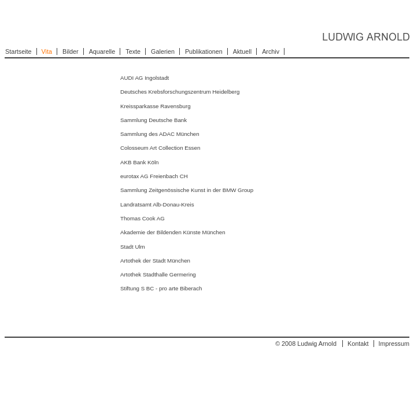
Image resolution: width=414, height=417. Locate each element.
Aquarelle (102, 51)
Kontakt (358, 343)
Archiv (270, 51)
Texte (133, 51)
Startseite (18, 51)
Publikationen (204, 51)
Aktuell (242, 51)
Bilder (70, 51)
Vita (47, 51)
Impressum (394, 343)
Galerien (163, 51)
